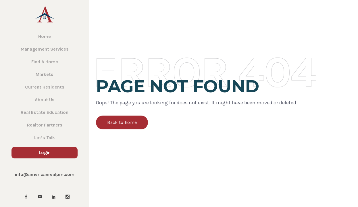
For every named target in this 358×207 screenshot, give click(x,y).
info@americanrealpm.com (44, 174)
